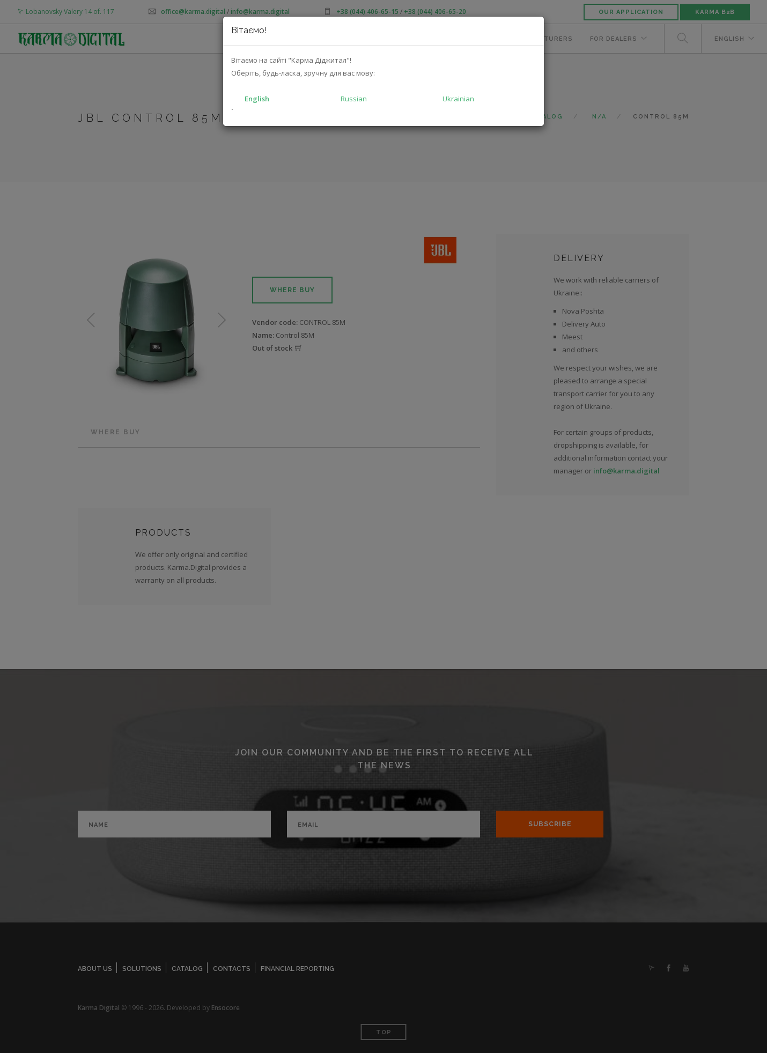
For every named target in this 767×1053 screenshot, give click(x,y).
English (257, 98)
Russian (354, 98)
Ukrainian (458, 98)
